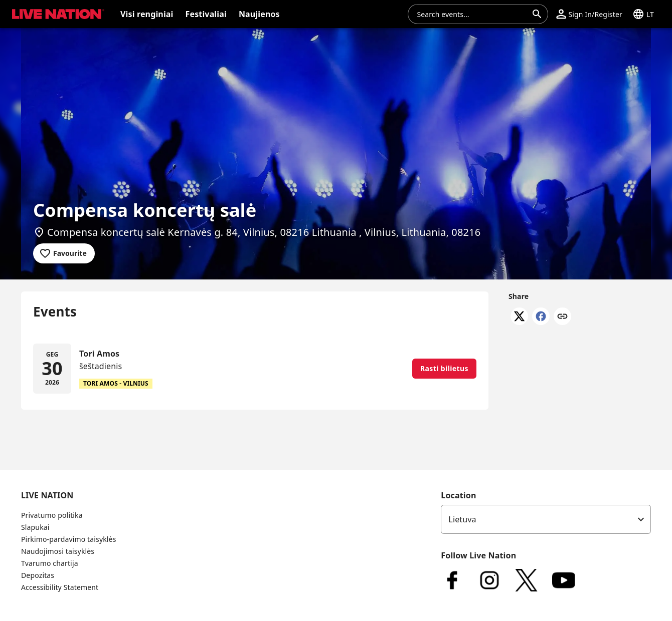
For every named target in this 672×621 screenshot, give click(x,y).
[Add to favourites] (64, 253)
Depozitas (37, 575)
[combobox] (472, 14)
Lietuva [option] (462, 519)
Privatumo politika (52, 515)
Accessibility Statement (59, 587)
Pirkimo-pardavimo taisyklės (68, 539)
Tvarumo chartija (49, 563)
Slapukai (35, 527)
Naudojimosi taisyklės (57, 551)
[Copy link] (562, 317)
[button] (589, 14)
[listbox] (545, 519)
